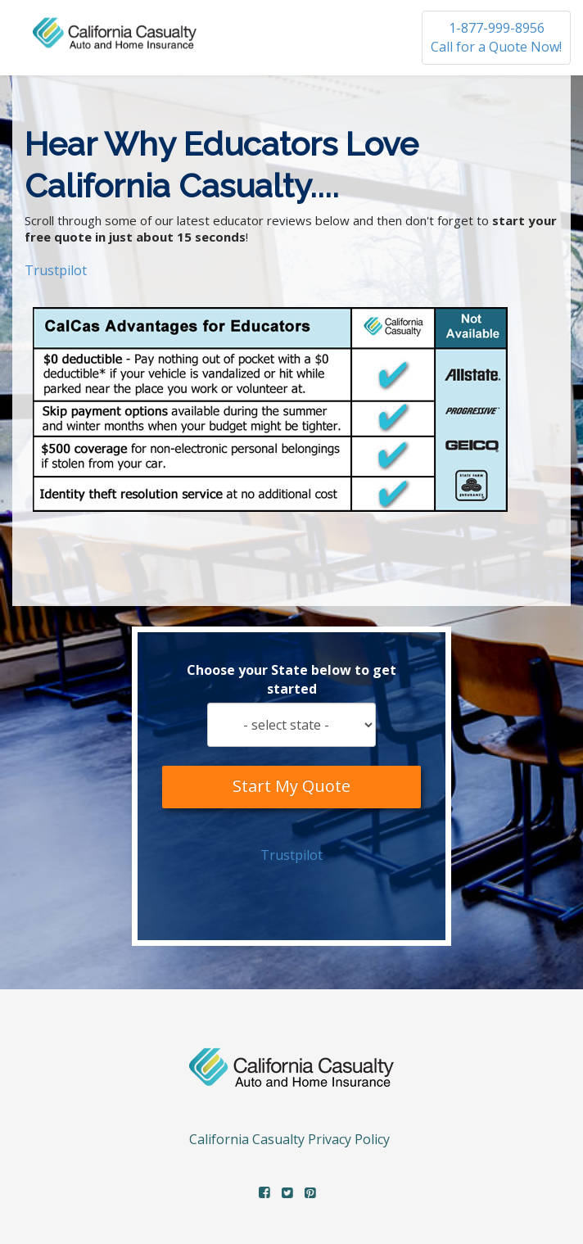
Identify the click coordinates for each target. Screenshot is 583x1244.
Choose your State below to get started (291, 679)
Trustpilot (56, 270)
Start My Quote (291, 787)
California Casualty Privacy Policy (289, 1139)
